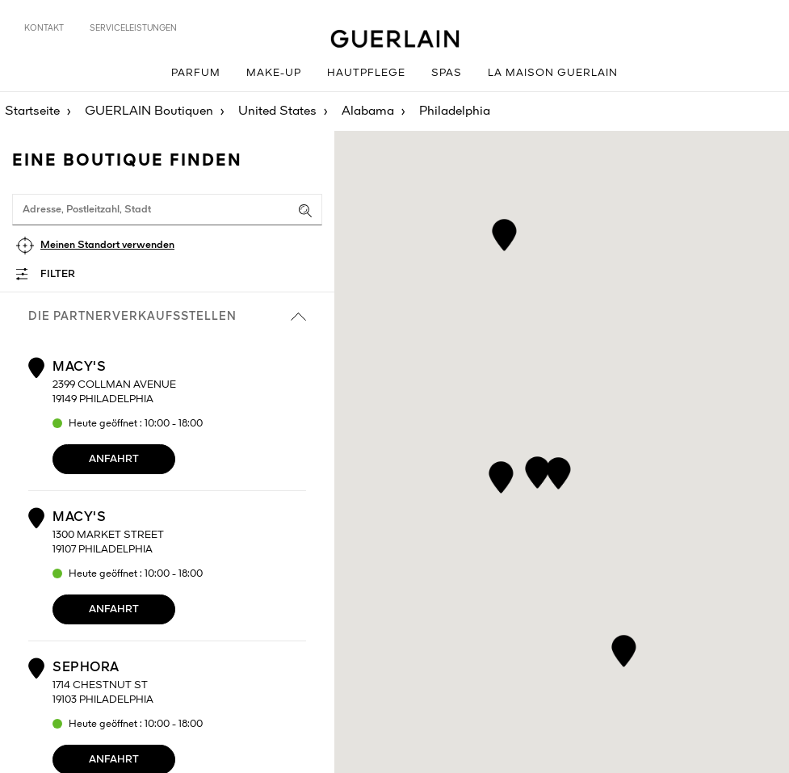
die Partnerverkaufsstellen (167, 317)
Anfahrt (114, 459)
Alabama (368, 111)
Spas (446, 73)
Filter (57, 274)
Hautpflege (366, 73)
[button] (503, 232)
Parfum (195, 73)
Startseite (32, 111)
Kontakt (44, 28)
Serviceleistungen (133, 28)
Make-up (273, 73)
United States (277, 111)
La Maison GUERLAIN (553, 73)
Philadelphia (454, 111)
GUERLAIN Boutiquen (149, 111)
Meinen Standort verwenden (107, 245)
